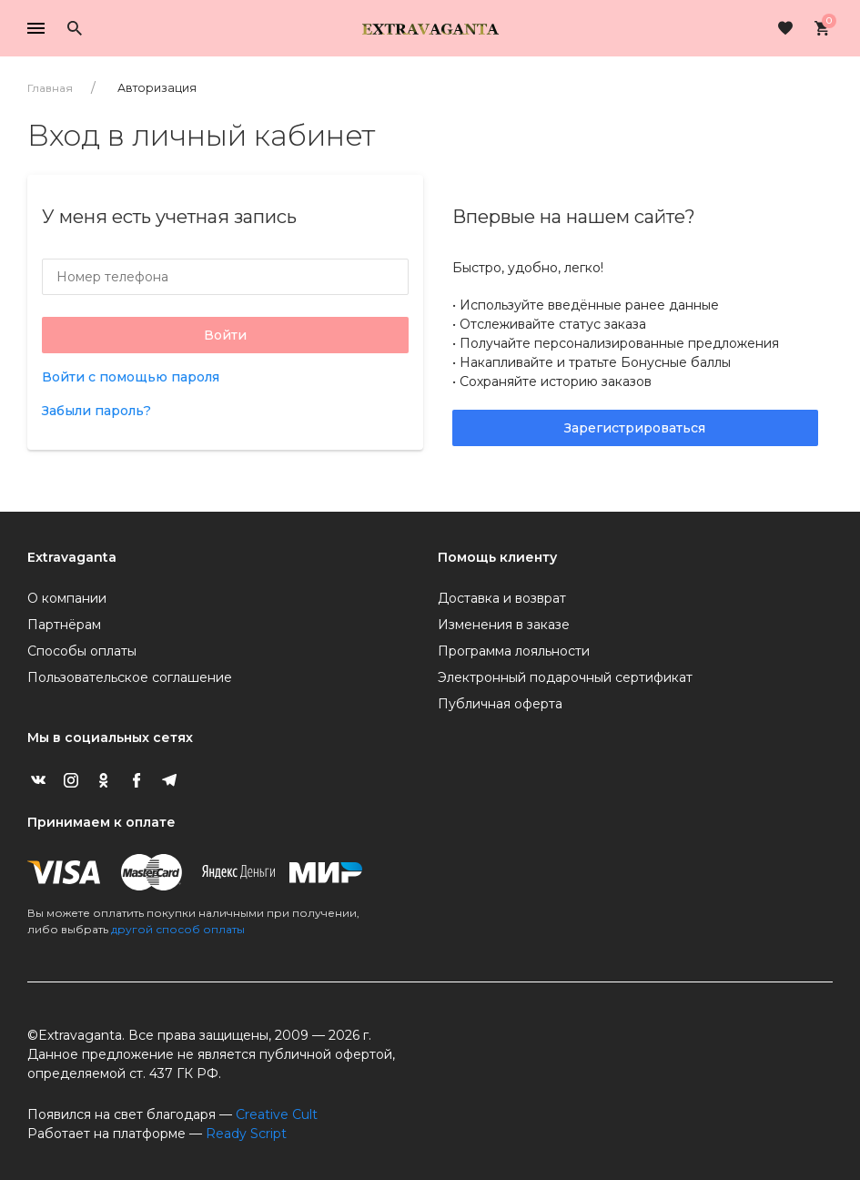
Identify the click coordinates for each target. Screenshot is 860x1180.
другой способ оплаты (178, 929)
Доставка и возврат (502, 598)
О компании (66, 598)
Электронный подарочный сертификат (565, 677)
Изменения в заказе (504, 624)
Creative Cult (277, 1114)
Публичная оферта (500, 704)
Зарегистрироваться (634, 428)
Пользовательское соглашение (129, 677)
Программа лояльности (514, 651)
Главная (50, 88)
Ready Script (246, 1133)
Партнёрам (64, 624)
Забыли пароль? (96, 410)
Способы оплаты (82, 651)
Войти (225, 335)
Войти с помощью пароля (130, 377)
